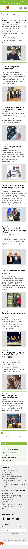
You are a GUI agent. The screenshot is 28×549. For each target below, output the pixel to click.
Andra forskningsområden (9, 457)
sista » (20, 436)
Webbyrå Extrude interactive (20, 540)
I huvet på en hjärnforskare (9, 460)
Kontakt (14, 1)
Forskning (5, 443)
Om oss (23, 1)
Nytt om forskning (7, 447)
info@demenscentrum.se (15, 476)
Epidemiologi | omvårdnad (9, 452)
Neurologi (4, 455)
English (4, 1)
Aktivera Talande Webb (14, 3)
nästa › (7, 436)
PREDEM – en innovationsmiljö (10, 449)
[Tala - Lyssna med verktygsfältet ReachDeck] (2, 543)
